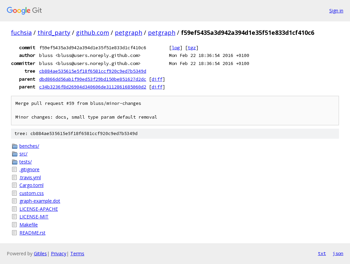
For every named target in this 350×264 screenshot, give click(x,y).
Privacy (58, 253)
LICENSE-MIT (34, 216)
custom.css (31, 193)
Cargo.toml (31, 185)
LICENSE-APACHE (38, 209)
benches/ (29, 146)
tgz (192, 48)
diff (157, 79)
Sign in (336, 10)
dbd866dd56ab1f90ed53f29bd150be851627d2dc (92, 79)
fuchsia (21, 32)
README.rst (32, 232)
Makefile (28, 224)
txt (322, 253)
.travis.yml (30, 177)
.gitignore (29, 169)
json (338, 253)
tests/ (25, 161)
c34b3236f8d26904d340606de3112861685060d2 (92, 87)
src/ (23, 153)
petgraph (128, 32)
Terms (77, 253)
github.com (92, 32)
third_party (53, 32)
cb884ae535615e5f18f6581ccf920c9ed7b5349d (92, 71)
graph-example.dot (39, 201)
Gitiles (40, 253)
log (176, 48)
